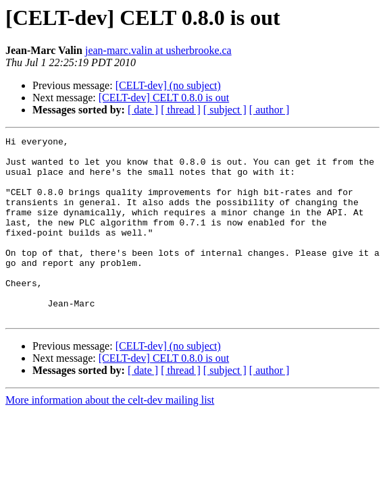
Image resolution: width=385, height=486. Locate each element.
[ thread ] (181, 109)
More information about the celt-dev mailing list (109, 436)
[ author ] (269, 109)
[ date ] (143, 109)
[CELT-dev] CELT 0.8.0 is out (164, 97)
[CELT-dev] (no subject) (168, 85)
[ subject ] (225, 109)
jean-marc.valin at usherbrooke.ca (158, 50)
